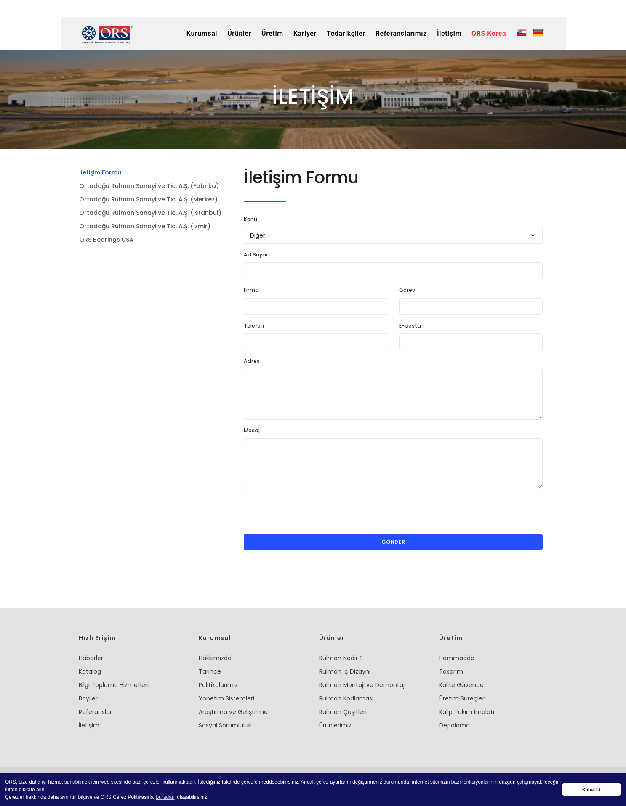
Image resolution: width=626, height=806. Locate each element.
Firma (251, 289)
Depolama (454, 725)
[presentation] (308, 511)
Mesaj (252, 430)
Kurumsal (195, 33)
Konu (250, 219)
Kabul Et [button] (591, 789)
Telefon (254, 325)
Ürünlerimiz (335, 725)
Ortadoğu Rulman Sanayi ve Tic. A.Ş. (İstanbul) (150, 213)
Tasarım (451, 671)
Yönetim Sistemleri (226, 698)
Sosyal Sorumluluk (225, 725)
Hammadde (456, 658)
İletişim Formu (100, 172)
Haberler (91, 658)
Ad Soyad (257, 254)
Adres (252, 361)
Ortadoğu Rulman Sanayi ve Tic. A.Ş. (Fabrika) (149, 186)
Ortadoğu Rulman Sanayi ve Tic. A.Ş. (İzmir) (144, 226)
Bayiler (88, 698)
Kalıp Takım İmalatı (466, 712)
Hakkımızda (215, 658)
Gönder (393, 541)
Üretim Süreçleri (462, 698)
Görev (407, 289)
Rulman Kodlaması (346, 698)
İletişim (89, 725)
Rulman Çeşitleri (343, 712)
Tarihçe (210, 671)
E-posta (410, 325)
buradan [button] (165, 797)
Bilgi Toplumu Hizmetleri (114, 685)
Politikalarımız (218, 685)
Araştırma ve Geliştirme (233, 712)
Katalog (90, 671)
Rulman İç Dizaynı (344, 671)
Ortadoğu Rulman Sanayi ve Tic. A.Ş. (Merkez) (148, 199)
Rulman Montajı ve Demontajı (362, 685)
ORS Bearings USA (106, 239)
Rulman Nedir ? (341, 658)
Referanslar (95, 712)
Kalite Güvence (461, 685)
